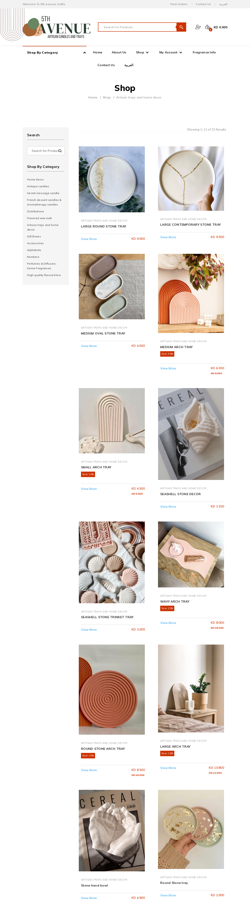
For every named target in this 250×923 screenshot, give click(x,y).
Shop (140, 52)
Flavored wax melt (39, 218)
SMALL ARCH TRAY (96, 379)
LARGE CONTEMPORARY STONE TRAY (190, 201)
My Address (38, 852)
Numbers (33, 256)
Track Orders (179, 4)
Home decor (35, 179)
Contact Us (203, 4)
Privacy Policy (39, 884)
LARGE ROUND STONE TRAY (103, 201)
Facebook (142, 831)
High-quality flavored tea (44, 275)
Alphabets (34, 250)
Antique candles (38, 186)
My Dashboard (40, 831)
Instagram (143, 845)
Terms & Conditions (44, 877)
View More (89, 214)
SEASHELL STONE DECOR (180, 379)
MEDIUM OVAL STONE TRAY (103, 283)
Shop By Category (42, 53)
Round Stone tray (174, 667)
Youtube (141, 852)
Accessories (35, 243)
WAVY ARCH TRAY (174, 475)
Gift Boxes (34, 236)
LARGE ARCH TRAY (175, 571)
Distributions (35, 211)
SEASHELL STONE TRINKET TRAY (107, 475)
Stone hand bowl (94, 667)
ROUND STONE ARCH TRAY (103, 571)
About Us (119, 52)
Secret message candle (43, 193)
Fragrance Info (204, 52)
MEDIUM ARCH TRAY (176, 283)
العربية (223, 4)
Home (97, 52)
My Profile (36, 838)
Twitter (140, 838)
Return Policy (39, 891)
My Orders (37, 845)
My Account (168, 52)
